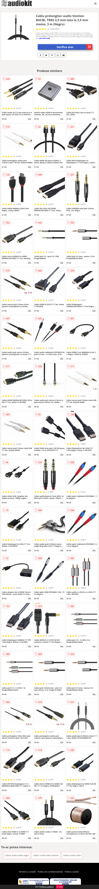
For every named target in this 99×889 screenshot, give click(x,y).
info (29, 119)
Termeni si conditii (27, 871)
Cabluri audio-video (72, 855)
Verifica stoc (74, 47)
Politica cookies (72, 871)
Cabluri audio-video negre (17, 855)
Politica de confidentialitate (50, 871)
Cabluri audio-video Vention (46, 855)
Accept (60, 886)
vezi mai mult (44, 38)
